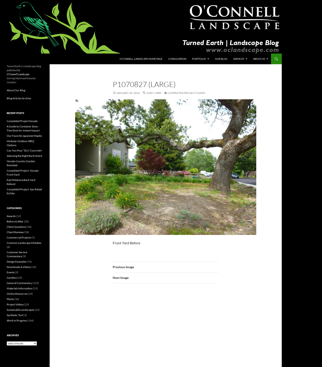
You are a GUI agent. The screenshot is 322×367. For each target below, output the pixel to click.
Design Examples (16, 261)
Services (238, 58)
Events (11, 272)
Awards (11, 216)
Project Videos (15, 304)
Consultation (177, 58)
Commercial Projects (19, 237)
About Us (259, 58)
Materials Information (19, 288)
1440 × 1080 (153, 93)
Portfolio (199, 58)
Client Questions (16, 226)
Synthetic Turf (15, 315)
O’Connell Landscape (18, 74)
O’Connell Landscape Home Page (141, 58)
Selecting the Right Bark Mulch (24, 156)
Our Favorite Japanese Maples (24, 135)
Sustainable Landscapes (20, 309)
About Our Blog (16, 90)
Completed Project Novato (22, 121)
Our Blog (221, 58)
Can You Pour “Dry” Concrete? (24, 150)
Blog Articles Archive (19, 98)
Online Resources (17, 293)
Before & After (15, 221)
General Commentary (19, 283)
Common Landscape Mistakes (24, 243)
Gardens (12, 277)
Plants (10, 299)
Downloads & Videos (19, 267)
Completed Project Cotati (186, 93)
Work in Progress (17, 320)
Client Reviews (15, 232)
